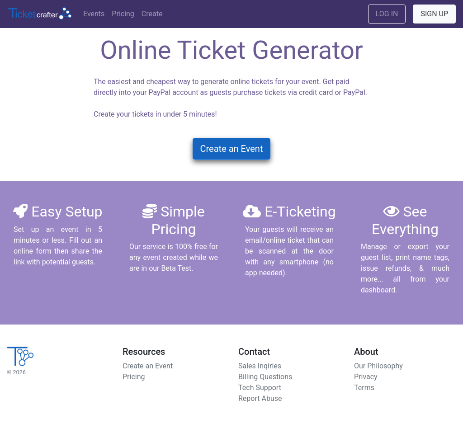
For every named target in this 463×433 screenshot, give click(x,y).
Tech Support (259, 387)
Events (93, 13)
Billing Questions (265, 376)
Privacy (366, 376)
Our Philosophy (378, 366)
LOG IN (387, 13)
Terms (364, 387)
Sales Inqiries (259, 366)
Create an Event (231, 148)
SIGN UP (434, 13)
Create (152, 13)
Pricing (123, 13)
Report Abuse (260, 398)
